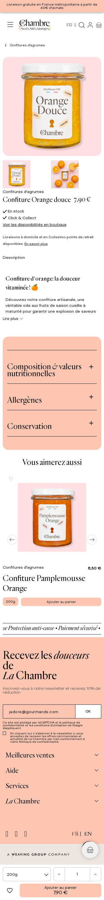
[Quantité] (77, 874)
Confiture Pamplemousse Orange (44, 583)
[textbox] (26, 874)
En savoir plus (36, 244)
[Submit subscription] (88, 711)
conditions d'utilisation (50, 725)
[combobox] (27, 874)
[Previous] (12, 540)
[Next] (92, 540)
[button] (9, 890)
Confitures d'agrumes (23, 191)
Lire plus (13, 318)
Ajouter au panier (60, 890)
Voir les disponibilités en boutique (35, 224)
